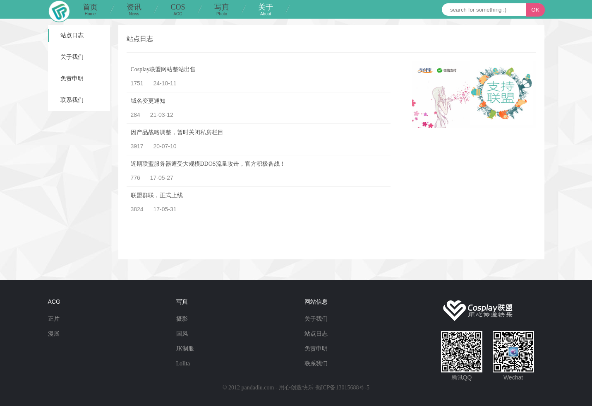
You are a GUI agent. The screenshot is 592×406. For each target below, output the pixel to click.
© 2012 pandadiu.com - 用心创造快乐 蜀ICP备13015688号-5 (296, 387)
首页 (90, 10)
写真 (221, 10)
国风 (182, 334)
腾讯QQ (461, 377)
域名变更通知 (148, 101)
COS (178, 10)
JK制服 (185, 349)
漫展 (54, 334)
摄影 (182, 319)
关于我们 (72, 57)
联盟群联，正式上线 (157, 195)
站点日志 (72, 35)
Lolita (183, 363)
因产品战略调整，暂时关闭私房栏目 (177, 132)
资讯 (134, 10)
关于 (265, 10)
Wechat (513, 377)
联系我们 (72, 100)
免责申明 (72, 78)
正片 (54, 319)
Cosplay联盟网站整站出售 (163, 69)
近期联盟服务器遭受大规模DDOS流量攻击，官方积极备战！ (208, 164)
